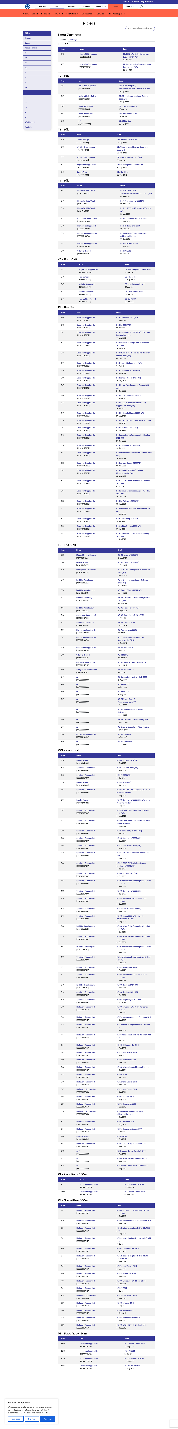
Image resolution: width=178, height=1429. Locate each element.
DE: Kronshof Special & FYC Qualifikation (133, 727)
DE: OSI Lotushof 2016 (126, 623)
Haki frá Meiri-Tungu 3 (87, 299)
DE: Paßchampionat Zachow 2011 (130, 165)
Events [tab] (27, 43)
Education (86, 6)
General (26, 14)
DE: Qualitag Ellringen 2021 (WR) (128, 526)
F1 (26, 63)
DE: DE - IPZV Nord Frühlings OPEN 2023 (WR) (134, 420)
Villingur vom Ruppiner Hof (86, 670)
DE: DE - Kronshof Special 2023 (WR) (130, 413)
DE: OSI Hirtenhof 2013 (129, 243)
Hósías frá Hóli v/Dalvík (87, 86)
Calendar (126, 2)
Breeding (71, 6)
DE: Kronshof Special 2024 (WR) (128, 378)
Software (100, 14)
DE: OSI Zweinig (125, 121)
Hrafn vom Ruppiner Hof (85, 662)
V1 (26, 112)
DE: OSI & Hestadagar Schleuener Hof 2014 (132, 1067)
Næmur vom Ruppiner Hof (87, 226)
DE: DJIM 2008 (123, 684)
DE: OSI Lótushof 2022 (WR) (127, 428)
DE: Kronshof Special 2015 (126, 1052)
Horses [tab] (28, 38)
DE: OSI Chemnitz (124, 734)
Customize (16, 1419)
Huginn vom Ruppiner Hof (86, 165)
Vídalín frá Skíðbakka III (85, 623)
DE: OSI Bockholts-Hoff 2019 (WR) (133, 219)
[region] (31, 1411)
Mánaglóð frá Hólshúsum (86, 555)
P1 (26, 73)
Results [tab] (63, 40)
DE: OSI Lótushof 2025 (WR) (127, 140)
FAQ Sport (59, 14)
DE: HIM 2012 (122, 172)
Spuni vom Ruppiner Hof (86, 318)
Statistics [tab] (28, 127)
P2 (26, 78)
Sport (116, 6)
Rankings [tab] (73, 40)
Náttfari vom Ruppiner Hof (86, 734)
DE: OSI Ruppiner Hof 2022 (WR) (128, 445)
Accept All (48, 1419)
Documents (45, 14)
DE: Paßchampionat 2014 (126, 1060)
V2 (26, 117)
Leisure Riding (101, 6)
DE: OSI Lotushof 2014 (125, 1097)
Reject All (31, 1419)
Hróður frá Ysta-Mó (85, 106)
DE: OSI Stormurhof (125, 742)
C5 (26, 58)
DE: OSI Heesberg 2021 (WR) (127, 519)
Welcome (42, 6)
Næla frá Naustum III (87, 284)
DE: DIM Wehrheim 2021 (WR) (127, 501)
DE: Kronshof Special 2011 (129, 106)
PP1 (26, 88)
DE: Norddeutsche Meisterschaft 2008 (132, 677)
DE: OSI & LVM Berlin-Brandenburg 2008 (133, 720)
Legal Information (147, 2)
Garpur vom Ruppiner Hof (87, 219)
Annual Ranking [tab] (31, 48)
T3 (26, 102)
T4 (26, 107)
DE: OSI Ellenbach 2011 (128, 114)
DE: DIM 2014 (121, 1075)
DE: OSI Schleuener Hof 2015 (127, 1045)
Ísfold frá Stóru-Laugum (88, 54)
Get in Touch (135, 2)
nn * (79, 121)
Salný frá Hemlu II (84, 251)
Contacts (35, 14)
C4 (26, 53)
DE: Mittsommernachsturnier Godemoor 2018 (133, 1017)
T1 (26, 93)
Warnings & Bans (119, 14)
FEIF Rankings (86, 14)
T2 (26, 97)
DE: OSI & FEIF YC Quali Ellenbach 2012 (133, 662)
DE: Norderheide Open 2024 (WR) (129, 363)
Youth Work (130, 6)
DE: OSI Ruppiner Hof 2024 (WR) (132, 201)
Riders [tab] (27, 33)
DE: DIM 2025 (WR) (123, 325)
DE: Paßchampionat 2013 (130, 226)
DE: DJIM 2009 (130, 299)
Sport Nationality (72, 14)
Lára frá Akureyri (83, 140)
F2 (26, 68)
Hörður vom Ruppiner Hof (86, 1089)
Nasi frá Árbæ (82, 172)
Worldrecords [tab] (30, 122)
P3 (26, 83)
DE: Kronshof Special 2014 (126, 1082)
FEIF (57, 6)
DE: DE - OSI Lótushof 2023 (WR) (128, 395)
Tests (108, 14)
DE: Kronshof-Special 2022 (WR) (129, 157)
